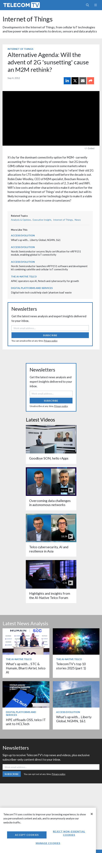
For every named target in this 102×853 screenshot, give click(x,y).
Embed (89, 148)
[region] (48, 830)
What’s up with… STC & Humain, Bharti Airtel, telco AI (26, 668)
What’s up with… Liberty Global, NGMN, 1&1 (36, 239)
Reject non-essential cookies (69, 833)
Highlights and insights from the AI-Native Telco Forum (49, 595)
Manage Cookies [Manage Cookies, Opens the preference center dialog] (48, 843)
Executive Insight (42, 219)
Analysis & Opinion (21, 219)
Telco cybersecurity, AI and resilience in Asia (48, 549)
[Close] (91, 814)
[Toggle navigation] (95, 5)
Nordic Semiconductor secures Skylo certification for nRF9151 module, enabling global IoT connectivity (46, 253)
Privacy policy (50, 340)
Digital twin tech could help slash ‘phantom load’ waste (41, 292)
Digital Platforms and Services (32, 288)
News (78, 219)
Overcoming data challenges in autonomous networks (50, 503)
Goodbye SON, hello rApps (48, 458)
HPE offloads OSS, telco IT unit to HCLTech (26, 722)
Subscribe (50, 335)
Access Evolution (23, 235)
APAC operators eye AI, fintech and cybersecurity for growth (45, 280)
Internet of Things (28, 19)
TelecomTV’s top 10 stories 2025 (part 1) (71, 666)
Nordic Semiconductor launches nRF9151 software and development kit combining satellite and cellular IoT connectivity (49, 268)
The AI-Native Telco (24, 276)
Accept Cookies (27, 834)
